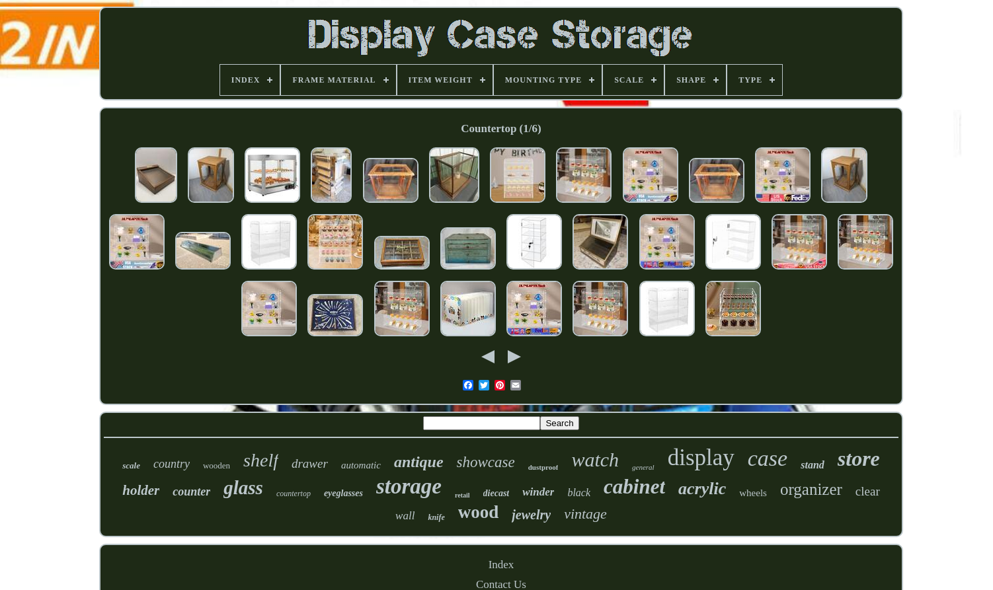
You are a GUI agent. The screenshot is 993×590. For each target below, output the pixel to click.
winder (538, 492)
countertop (293, 493)
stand (812, 464)
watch (595, 459)
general (643, 467)
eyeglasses (343, 493)
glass (243, 487)
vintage (585, 513)
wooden (216, 465)
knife (436, 517)
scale (131, 465)
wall (405, 515)
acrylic (702, 488)
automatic (361, 465)
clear (867, 491)
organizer (811, 489)
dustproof (543, 467)
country (171, 463)
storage (409, 486)
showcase (486, 462)
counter (191, 491)
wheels (753, 493)
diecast (496, 493)
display (701, 457)
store (859, 458)
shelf (260, 460)
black (578, 492)
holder (140, 490)
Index (501, 564)
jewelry (531, 514)
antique (419, 461)
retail (462, 495)
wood (478, 512)
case (767, 458)
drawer (310, 463)
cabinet (634, 486)
